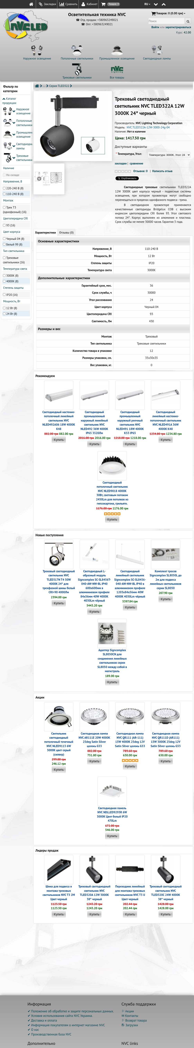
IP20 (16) (12, 236)
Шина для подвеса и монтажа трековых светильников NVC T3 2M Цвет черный (59, 893)
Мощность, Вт (11, 243)
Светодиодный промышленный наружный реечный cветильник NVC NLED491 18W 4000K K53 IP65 (130, 422)
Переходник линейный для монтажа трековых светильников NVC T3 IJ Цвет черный (130, 893)
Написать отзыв (162, 171)
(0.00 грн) (168, 13)
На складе (12, 116)
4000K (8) (12, 223)
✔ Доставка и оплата (42, 1020)
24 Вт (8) (11, 255)
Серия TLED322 (59, 86)
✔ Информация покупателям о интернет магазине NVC (66, 1025)
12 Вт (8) (11, 250)
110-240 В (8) (14, 136)
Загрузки (130, 1025)
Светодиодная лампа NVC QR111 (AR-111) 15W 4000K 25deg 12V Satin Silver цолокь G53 (130, 740)
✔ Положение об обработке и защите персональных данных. (71, 1011)
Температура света (14, 210)
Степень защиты (13, 229)
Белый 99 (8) (14, 186)
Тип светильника (13, 192)
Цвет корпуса (11, 173)
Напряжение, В (12, 123)
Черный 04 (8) (15, 180)
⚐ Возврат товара (134, 1020)
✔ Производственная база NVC (49, 1034)
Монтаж (7, 142)
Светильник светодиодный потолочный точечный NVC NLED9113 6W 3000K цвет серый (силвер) (58, 744)
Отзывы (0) (66, 232)
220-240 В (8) (14, 130)
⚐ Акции (128, 1011)
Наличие (8, 110)
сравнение (136, 163)
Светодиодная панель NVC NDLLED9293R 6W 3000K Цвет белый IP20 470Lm (112, 814)
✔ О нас (33, 1029)
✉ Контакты (130, 1016)
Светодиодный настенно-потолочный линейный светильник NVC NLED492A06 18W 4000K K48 (58, 420)
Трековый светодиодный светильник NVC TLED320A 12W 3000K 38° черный (94, 893)
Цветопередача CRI (15, 160)
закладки (121, 163)
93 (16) (10, 167)
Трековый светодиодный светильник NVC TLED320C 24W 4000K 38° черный (166, 893)
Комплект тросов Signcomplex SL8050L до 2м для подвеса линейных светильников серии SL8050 (166, 579)
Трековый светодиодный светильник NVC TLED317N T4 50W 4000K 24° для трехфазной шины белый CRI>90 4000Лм (58, 581)
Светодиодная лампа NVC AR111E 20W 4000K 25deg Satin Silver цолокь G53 (94, 740)
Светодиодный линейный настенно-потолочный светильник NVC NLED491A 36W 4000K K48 (165, 420)
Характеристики (45, 232)
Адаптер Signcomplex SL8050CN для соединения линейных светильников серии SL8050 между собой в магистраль (112, 660)
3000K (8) (12, 217)
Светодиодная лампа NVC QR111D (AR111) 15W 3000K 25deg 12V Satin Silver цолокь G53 (166, 740)
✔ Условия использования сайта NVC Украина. (60, 1016)
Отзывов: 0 (140, 171)
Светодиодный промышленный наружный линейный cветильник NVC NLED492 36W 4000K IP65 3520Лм (94, 422)
